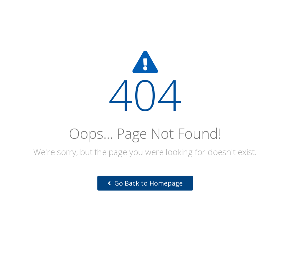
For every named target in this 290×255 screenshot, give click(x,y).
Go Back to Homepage (145, 183)
